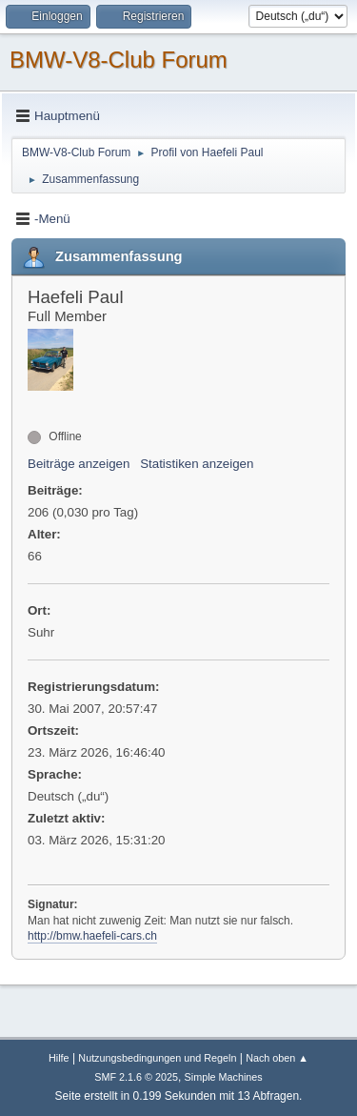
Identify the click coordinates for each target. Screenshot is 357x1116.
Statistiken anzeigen (196, 464)
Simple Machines (224, 1077)
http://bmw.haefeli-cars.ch (92, 936)
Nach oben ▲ (277, 1058)
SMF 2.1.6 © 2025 (136, 1077)
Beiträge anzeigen (78, 464)
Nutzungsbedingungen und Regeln (157, 1058)
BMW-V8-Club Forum (119, 59)
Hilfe (59, 1058)
